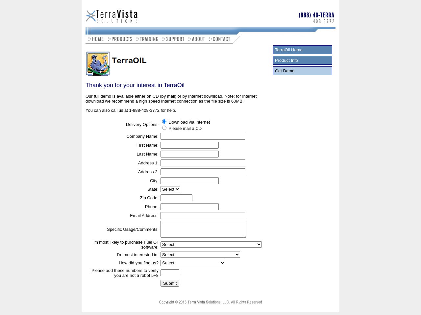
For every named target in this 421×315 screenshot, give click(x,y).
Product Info (286, 60)
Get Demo (284, 70)
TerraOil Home (289, 49)
